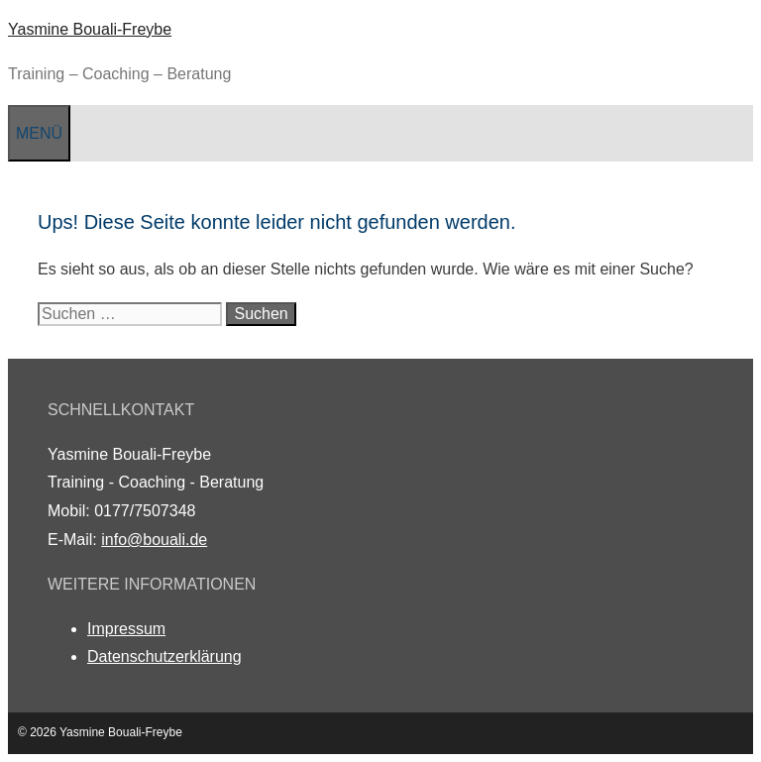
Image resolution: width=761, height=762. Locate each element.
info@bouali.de (154, 539)
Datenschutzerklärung (164, 656)
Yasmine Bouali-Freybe (89, 29)
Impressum (126, 628)
